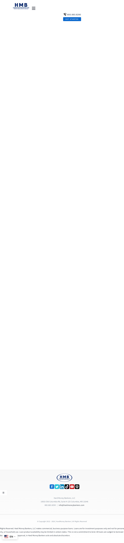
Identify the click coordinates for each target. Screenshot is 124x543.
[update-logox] (21, 3)
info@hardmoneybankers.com (71, 505)
